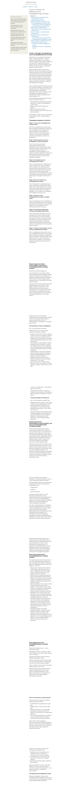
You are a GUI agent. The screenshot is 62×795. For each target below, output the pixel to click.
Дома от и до (31, 2)
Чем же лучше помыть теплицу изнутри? (41, 37)
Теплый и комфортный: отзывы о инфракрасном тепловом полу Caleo (18, 39)
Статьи (35, 6)
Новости (30, 6)
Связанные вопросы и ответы (38, 20)
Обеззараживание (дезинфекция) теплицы (42, 39)
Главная (25, 6)
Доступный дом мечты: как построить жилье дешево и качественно (17, 27)
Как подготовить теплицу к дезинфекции (41, 24)
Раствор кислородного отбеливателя (40, 26)
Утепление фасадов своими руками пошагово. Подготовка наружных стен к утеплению (19, 49)
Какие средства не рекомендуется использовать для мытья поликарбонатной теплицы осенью (40, 29)
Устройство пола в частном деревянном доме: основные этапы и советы (19, 44)
